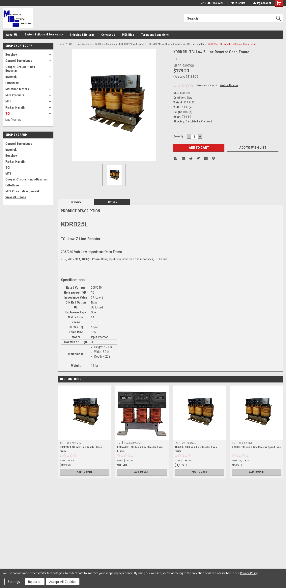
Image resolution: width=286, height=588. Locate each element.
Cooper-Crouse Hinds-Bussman (20, 69)
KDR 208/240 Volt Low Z (131, 44)
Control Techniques (18, 61)
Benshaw (11, 54)
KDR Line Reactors (105, 44)
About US (12, 34)
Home (61, 44)
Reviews (112, 201)
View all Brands (15, 197)
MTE (8, 101)
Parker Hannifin (15, 107)
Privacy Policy (248, 573)
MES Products (14, 95)
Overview (76, 201)
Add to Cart (84, 471)
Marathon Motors (17, 89)
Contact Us (108, 34)
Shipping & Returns (82, 34)
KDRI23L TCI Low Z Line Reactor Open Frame (256, 447)
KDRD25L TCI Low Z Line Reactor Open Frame (232, 44)
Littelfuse (12, 83)
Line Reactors (13, 119)
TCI (7, 114)
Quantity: (178, 136)
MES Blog (128, 34)
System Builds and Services (44, 35)
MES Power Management (22, 191)
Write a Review (229, 85)
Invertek (11, 77)
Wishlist (238, 3)
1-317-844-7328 (212, 3)
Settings (14, 581)
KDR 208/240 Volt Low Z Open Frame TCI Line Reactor (176, 44)
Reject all (34, 581)
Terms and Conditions (155, 34)
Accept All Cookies (62, 581)
